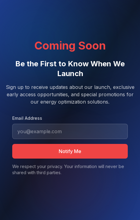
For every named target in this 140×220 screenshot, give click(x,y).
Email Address (27, 118)
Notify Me (70, 151)
